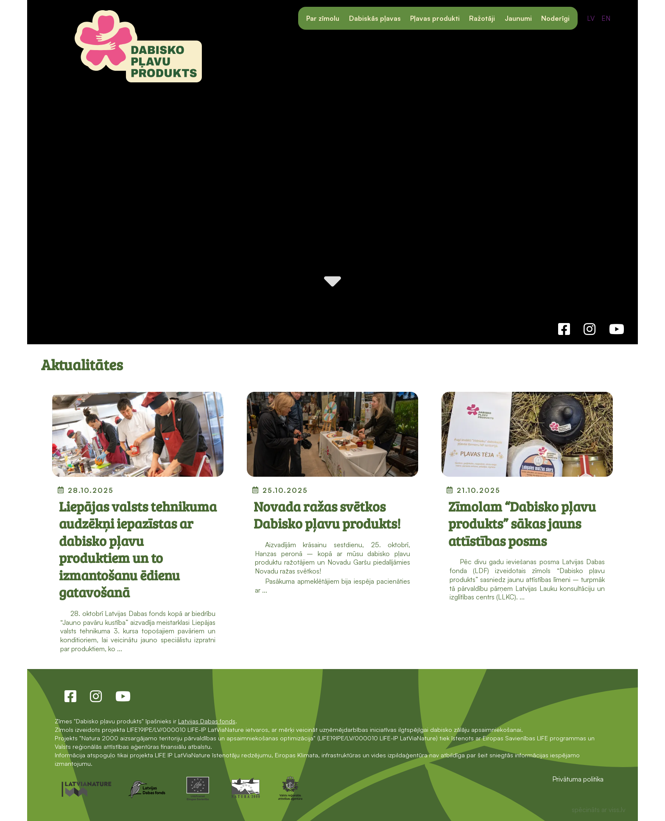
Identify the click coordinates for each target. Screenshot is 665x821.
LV (591, 18)
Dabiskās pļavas (375, 18)
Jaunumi (518, 18)
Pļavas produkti (435, 18)
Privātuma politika (578, 779)
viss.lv (617, 809)
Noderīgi (555, 18)
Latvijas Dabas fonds (206, 721)
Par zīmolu (322, 18)
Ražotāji (482, 18)
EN (605, 18)
